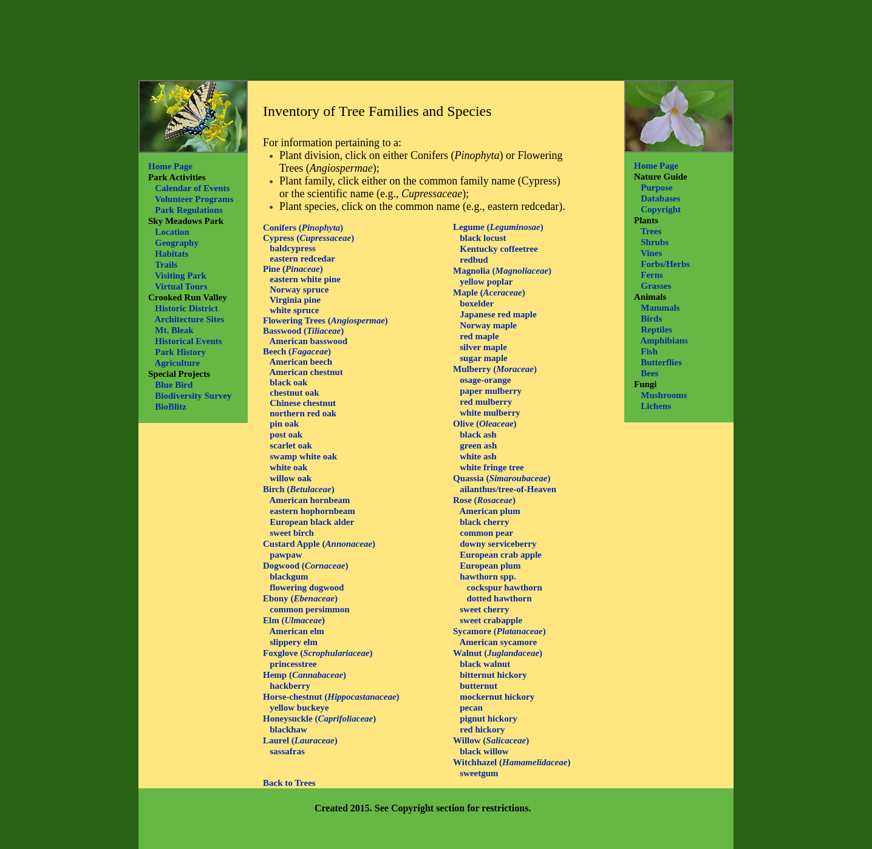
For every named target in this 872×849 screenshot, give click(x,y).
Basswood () (303, 331)
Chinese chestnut (303, 403)
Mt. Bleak (174, 330)
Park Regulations (188, 210)
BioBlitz (170, 406)
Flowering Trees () (325, 320)
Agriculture (177, 363)
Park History (180, 352)
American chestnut (305, 372)
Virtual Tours (181, 286)
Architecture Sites (189, 319)
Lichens (656, 406)
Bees (649, 373)
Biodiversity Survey (193, 396)
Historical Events (188, 341)
